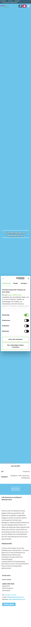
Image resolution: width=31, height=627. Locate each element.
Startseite (10, 1)
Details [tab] (15, 283)
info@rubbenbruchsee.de (15, 597)
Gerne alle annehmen (15, 339)
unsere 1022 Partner (15, 295)
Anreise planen (9, 604)
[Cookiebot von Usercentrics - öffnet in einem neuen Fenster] (18, 278)
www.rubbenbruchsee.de (17, 599)
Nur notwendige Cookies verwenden (15, 346)
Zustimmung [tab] (6, 283)
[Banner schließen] (28, 278)
